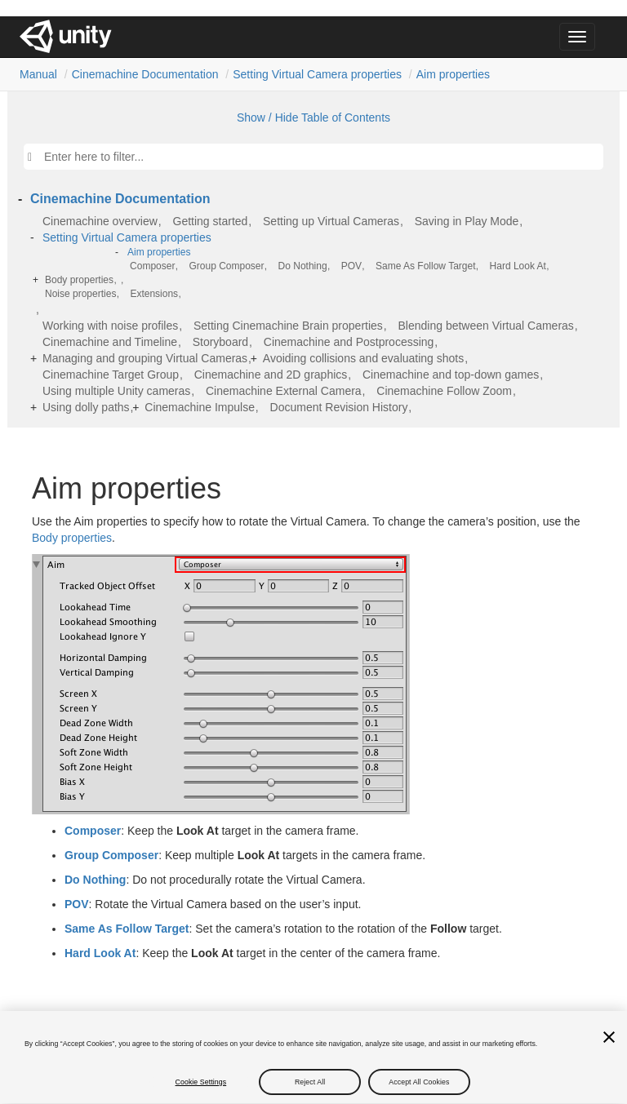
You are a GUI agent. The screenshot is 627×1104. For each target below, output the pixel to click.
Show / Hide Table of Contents (313, 117)
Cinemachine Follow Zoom (444, 390)
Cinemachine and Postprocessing (349, 341)
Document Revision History (339, 407)
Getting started (210, 221)
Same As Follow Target (426, 266)
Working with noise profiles (110, 325)
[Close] (609, 1044)
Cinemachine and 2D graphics (271, 374)
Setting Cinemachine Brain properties (288, 325)
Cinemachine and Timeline (109, 341)
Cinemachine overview (100, 221)
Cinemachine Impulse (200, 407)
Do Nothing (302, 266)
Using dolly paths (86, 407)
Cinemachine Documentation (145, 74)
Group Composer (226, 266)
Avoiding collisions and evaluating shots (363, 358)
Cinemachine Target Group (110, 374)
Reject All (310, 1089)
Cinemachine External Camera (284, 390)
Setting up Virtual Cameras (331, 221)
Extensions (154, 293)
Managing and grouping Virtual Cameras (144, 358)
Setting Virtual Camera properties (317, 74)
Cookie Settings (201, 1089)
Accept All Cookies (419, 1089)
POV (351, 266)
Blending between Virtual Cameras (486, 325)
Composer (152, 266)
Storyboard (220, 341)
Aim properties (453, 74)
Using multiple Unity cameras (116, 390)
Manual (38, 74)
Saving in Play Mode (467, 221)
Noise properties (80, 293)
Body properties (79, 280)
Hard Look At (518, 266)
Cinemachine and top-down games (450, 374)
